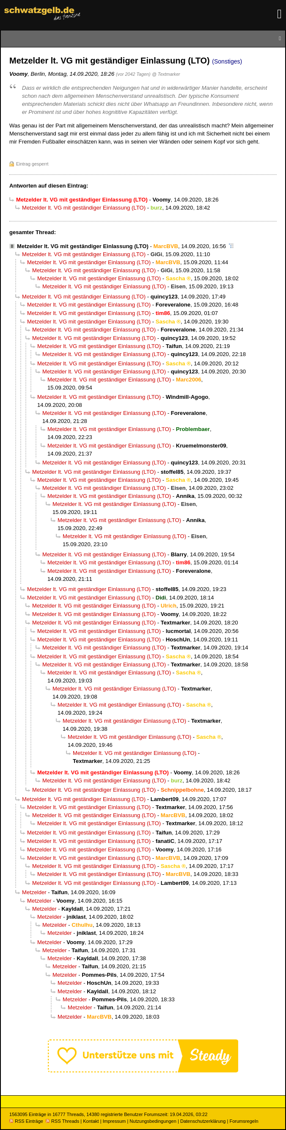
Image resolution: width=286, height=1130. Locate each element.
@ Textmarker (166, 74)
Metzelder (34, 892)
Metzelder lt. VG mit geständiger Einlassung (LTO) (84, 207)
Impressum (114, 1121)
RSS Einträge (26, 1121)
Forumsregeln (243, 1121)
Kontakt (91, 1121)
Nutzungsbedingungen (152, 1121)
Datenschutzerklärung (203, 1121)
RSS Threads (62, 1121)
